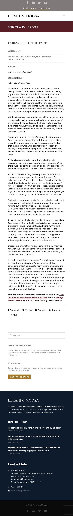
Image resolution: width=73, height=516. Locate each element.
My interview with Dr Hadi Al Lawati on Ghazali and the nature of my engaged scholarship (34, 449)
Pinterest (40, 310)
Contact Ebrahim (19, 376)
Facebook (13, 310)
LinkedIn (54, 310)
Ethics (11, 57)
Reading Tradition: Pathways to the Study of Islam (34, 427)
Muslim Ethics (43, 57)
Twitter (27, 310)
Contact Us (44, 8)
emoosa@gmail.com (20, 490)
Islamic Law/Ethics (25, 57)
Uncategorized (16, 59)
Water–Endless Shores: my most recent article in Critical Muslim (33, 438)
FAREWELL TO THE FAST (27, 43)
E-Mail (12, 315)
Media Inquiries (30, 8)
